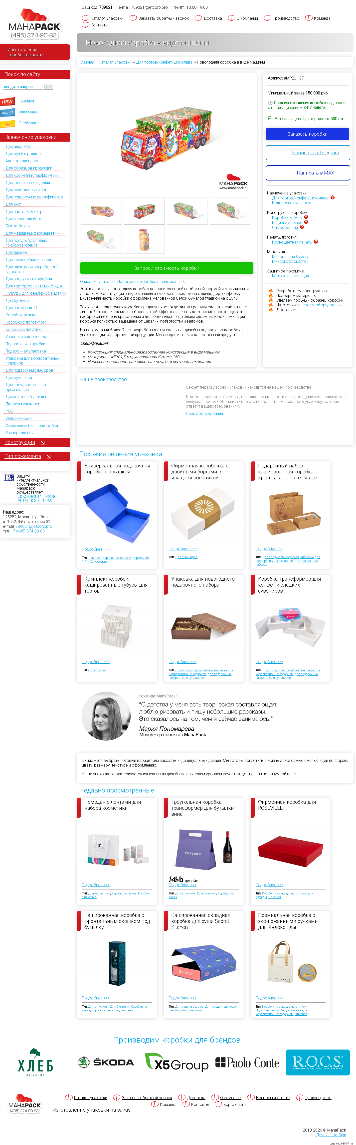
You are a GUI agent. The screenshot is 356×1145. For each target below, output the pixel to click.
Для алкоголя (18, 146)
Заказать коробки (308, 134)
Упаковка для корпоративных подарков (288, 559)
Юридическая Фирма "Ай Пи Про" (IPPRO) (35, 498)
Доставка (212, 18)
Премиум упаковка (22, 404)
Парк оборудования (204, 413)
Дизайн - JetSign (331, 1135)
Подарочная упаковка (25, 351)
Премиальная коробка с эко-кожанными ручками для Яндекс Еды (288, 921)
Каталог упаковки (107, 18)
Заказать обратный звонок (163, 18)
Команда (322, 18)
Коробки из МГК (287, 217)
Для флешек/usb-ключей (28, 259)
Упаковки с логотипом (26, 336)
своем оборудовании (323, 305)
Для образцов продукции (28, 168)
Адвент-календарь (22, 161)
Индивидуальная (287, 222)
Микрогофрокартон (290, 261)
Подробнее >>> (96, 549)
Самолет (94, 558)
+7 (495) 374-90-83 (28, 531)
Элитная (274, 897)
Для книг (13, 204)
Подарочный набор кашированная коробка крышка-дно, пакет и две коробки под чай (287, 471)
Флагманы (28, 112)
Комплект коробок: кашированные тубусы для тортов (116, 584)
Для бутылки (17, 300)
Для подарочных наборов (29, 370)
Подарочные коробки (25, 344)
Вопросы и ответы (273, 1097)
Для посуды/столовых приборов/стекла (26, 243)
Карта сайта (234, 1104)
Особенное (29, 123)
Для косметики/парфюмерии (32, 175)
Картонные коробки (117, 558)
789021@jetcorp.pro (33, 526)
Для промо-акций (21, 307)
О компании (247, 18)
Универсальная (19, 433)
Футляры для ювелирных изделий (35, 293)
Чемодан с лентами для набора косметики (112, 805)
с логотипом (97, 670)
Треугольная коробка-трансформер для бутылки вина (202, 807)
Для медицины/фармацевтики (32, 233)
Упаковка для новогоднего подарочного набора (203, 582)
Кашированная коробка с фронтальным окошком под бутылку (117, 921)
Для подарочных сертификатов (34, 197)
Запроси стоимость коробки (166, 268)
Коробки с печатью (23, 329)
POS (9, 411)
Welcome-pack (18, 418)
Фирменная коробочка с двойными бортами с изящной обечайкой (199, 471)
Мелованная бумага (290, 256)
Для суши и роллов (23, 153)
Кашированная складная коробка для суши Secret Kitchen (200, 921)
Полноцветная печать (292, 242)
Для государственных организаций (25, 387)
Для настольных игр (23, 211)
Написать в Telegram (315, 153)
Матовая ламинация (290, 275)
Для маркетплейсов (23, 218)
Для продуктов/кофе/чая (28, 278)
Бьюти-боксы (17, 226)
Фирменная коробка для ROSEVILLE (287, 805)
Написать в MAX (315, 173)
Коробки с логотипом (25, 322)
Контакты (99, 25)
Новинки (26, 101)
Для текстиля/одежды (25, 396)
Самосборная (285, 227)
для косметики (99, 893)
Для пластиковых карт (25, 189)
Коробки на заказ (21, 315)
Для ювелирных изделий (27, 182)
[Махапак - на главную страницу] (35, 24)
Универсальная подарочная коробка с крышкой (117, 469)
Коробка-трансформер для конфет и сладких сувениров (289, 584)
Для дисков (16, 252)
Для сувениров (19, 377)
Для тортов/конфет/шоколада (33, 286)
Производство (286, 18)
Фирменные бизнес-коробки (31, 425)
